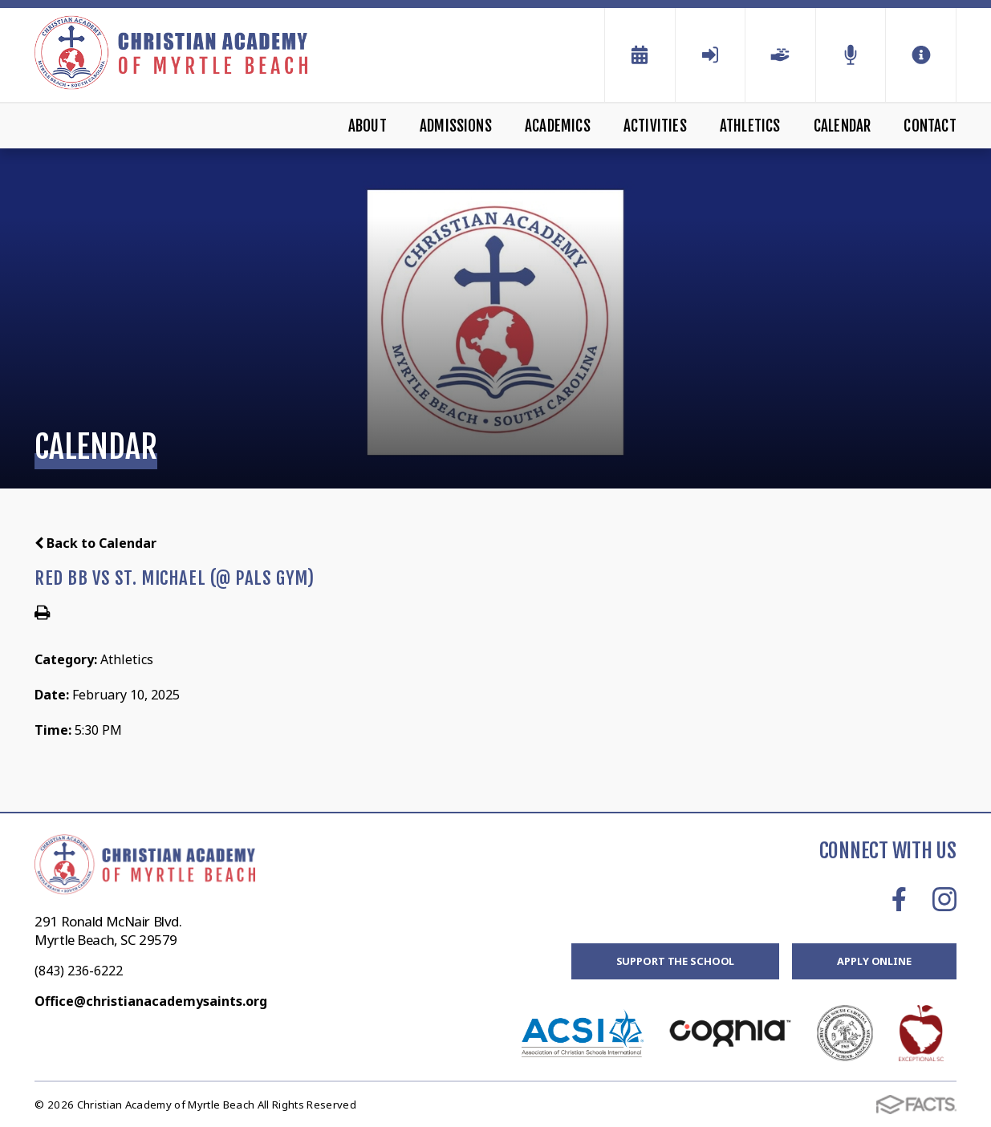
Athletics (750, 126)
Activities (655, 126)
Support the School (675, 961)
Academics (558, 126)
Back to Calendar (95, 543)
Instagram (944, 899)
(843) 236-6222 (79, 970)
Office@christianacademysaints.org (151, 1001)
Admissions (456, 126)
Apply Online (874, 961)
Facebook (899, 899)
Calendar (842, 126)
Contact (930, 126)
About (367, 126)
